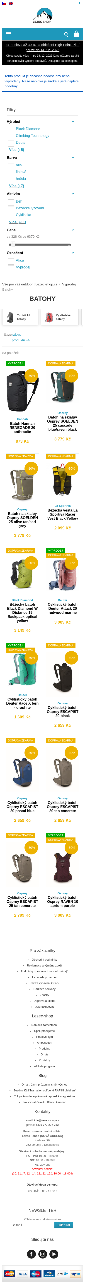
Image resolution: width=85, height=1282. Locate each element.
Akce (20, 260)
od (8, 236)
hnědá (21, 179)
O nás (44, 1054)
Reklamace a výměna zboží (44, 965)
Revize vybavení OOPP (44, 983)
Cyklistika (23, 215)
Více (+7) (16, 186)
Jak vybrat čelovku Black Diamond (44, 1102)
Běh (19, 201)
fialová (21, 172)
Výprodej (23, 267)
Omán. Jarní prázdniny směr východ (44, 1084)
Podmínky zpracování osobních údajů (44, 971)
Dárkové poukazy (45, 989)
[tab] (42, 122)
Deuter (21, 142)
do (24, 236)
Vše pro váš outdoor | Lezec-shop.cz (29, 284)
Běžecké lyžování (30, 208)
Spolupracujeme (44, 1031)
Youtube (53, 1254)
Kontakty (44, 1060)
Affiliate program (44, 1066)
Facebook (31, 1254)
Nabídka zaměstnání (45, 1025)
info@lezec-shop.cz (46, 1120)
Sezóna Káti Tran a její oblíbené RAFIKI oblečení (44, 1090)
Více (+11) (17, 222)
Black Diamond (28, 129)
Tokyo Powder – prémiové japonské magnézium (44, 1096)
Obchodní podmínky (44, 959)
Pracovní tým (44, 1036)
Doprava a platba (44, 1000)
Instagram (42, 1254)
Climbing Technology (32, 136)
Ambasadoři (44, 1042)
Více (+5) (16, 150)
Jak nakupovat (44, 1006)
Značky (44, 995)
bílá (19, 165)
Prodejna (44, 1048)
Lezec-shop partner (44, 977)
